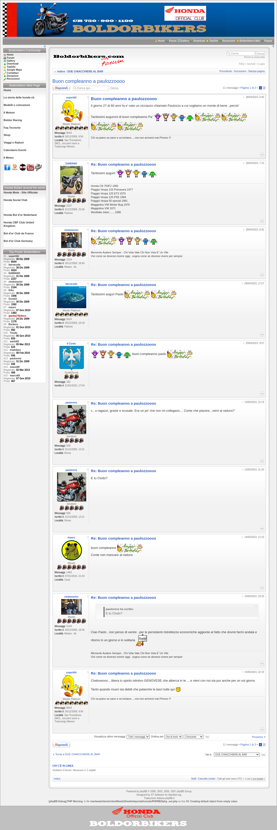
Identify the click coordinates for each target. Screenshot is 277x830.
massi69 (14, 367)
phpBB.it (169, 798)
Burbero (13, 324)
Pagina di (248, 87)
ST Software (157, 794)
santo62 (14, 341)
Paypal (268, 40)
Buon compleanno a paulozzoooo (88, 81)
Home (161, 40)
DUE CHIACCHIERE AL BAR (85, 71)
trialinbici (15, 350)
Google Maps (14, 69)
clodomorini (15, 281)
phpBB (143, 791)
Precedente (226, 71)
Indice (61, 71)
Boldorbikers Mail (249, 40)
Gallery (185, 40)
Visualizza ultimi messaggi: (122, 736)
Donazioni (13, 76)
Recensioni (228, 40)
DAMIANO (14, 273)
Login (261, 63)
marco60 (15, 375)
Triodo (14, 333)
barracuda (14, 264)
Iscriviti (251, 63)
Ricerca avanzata (254, 57)
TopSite (213, 40)
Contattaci (13, 73)
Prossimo (257, 736)
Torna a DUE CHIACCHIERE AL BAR (77, 754)
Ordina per (166, 736)
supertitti (14, 256)
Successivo (240, 71)
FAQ (241, 63)
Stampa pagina (256, 71)
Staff (193, 778)
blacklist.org (174, 794)
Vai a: (208, 754)
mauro (12, 307)
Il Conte (71, 343)
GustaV (13, 298)
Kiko (11, 290)
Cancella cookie (206, 778)
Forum (172, 40)
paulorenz (15, 358)
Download (199, 40)
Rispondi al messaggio (61, 88)
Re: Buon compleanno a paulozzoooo (123, 164)
